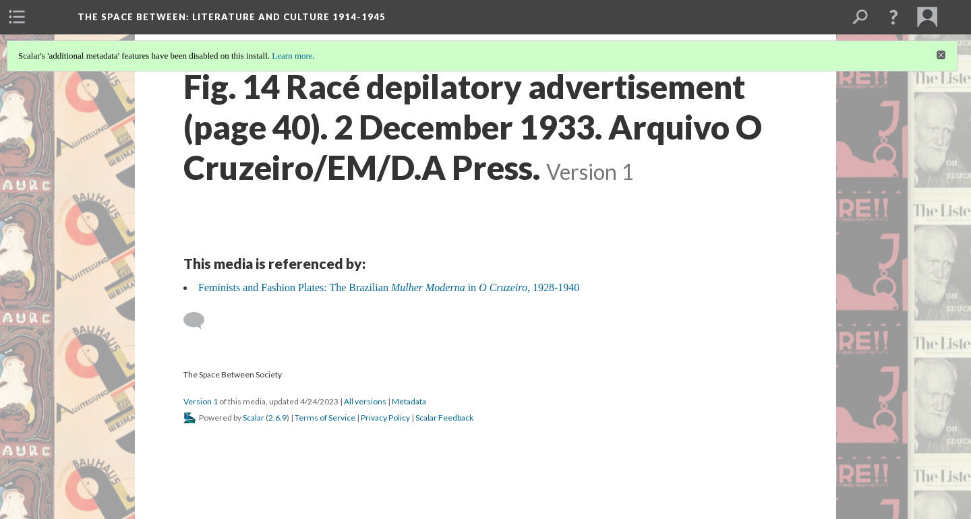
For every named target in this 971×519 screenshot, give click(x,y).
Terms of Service (325, 418)
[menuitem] (17, 17)
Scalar (253, 418)
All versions (365, 401)
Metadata (409, 401)
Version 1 (200, 401)
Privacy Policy (385, 418)
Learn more (292, 56)
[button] (893, 17)
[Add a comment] (199, 321)
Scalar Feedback (444, 418)
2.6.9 (277, 418)
